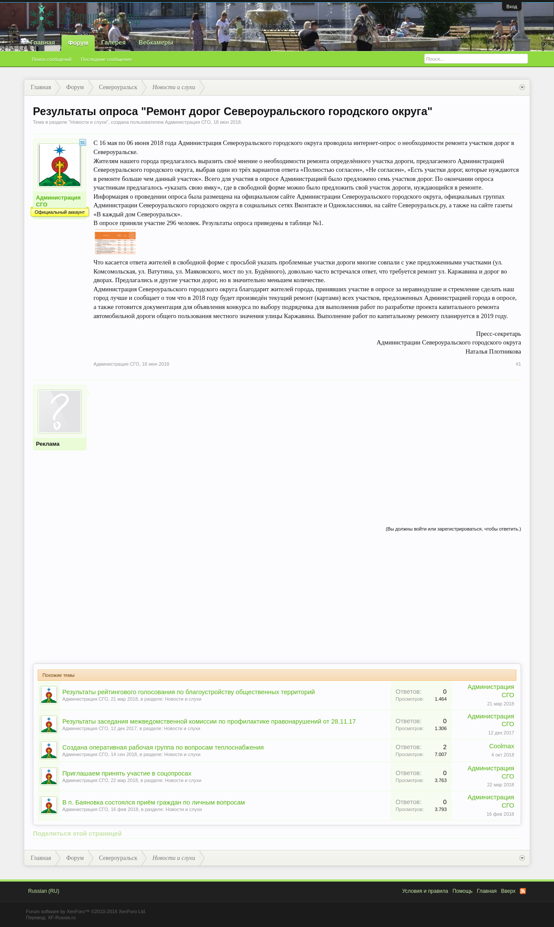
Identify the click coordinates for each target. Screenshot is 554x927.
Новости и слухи (88, 122)
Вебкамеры (155, 42)
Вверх (508, 891)
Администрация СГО (188, 122)
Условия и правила (425, 891)
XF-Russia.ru (61, 917)
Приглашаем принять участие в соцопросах (126, 773)
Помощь (462, 891)
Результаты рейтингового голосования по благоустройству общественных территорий (188, 692)
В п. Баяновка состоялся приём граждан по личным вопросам (153, 802)
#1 (518, 364)
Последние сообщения (106, 59)
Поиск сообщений (51, 59)
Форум (78, 42)
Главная (42, 42)
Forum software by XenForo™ (86, 911)
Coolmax (501, 746)
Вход (511, 6)
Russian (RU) (43, 891)
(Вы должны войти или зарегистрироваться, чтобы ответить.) (453, 528)
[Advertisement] (307, 445)
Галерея (113, 42)
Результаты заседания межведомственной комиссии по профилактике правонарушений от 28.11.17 (209, 721)
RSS (523, 891)
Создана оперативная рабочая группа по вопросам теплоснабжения (163, 747)
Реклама (47, 444)
